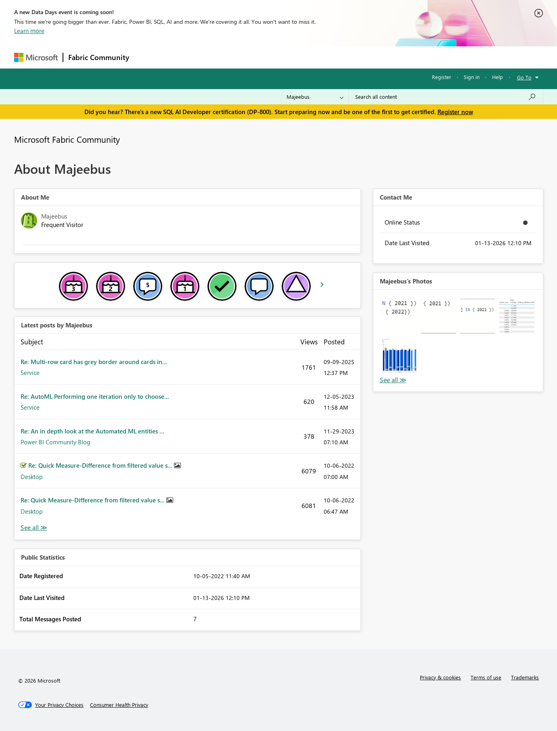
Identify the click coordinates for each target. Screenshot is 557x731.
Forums (147, 57)
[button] (399, 315)
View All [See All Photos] (393, 380)
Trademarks (525, 677)
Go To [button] (524, 77)
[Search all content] (445, 96)
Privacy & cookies (440, 677)
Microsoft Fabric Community (67, 139)
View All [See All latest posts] (34, 527)
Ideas (216, 57)
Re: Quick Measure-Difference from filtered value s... (101, 465)
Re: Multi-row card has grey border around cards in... (94, 362)
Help (497, 76)
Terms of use (486, 677)
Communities (252, 57)
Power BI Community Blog (55, 442)
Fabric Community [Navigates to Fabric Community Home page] (98, 57)
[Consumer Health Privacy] (119, 705)
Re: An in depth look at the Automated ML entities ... (92, 431)
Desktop (32, 477)
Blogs (288, 57)
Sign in (472, 76)
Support (353, 57)
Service (30, 373)
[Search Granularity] (315, 96)
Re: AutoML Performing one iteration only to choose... (95, 396)
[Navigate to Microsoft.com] (36, 57)
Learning (319, 57)
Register (441, 76)
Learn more (29, 31)
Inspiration (183, 57)
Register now (455, 112)
